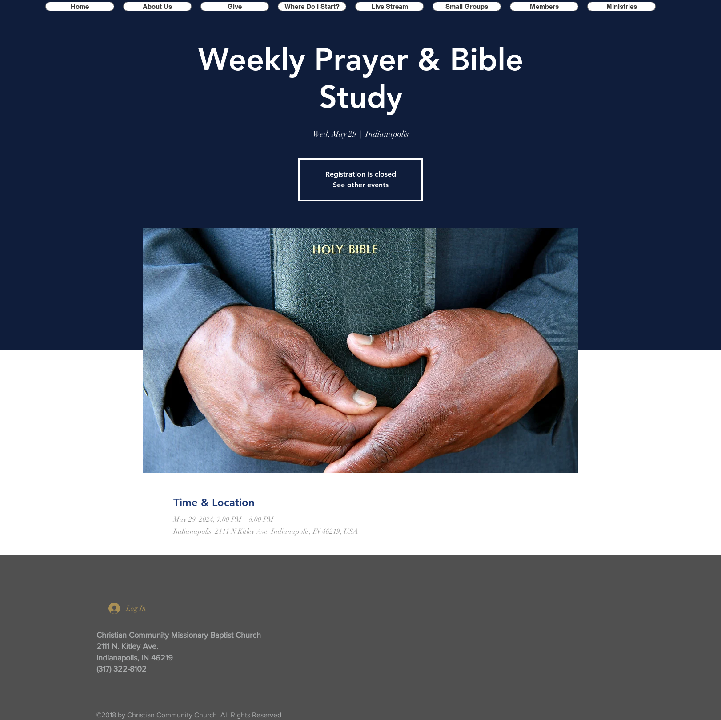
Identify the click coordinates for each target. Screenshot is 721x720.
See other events (361, 185)
